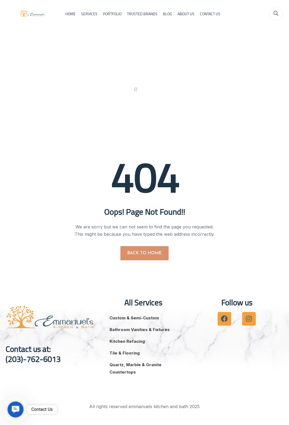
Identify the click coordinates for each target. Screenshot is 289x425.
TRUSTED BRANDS (142, 13)
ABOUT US (186, 13)
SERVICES (89, 13)
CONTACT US (210, 13)
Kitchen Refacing (127, 341)
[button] (15, 409)
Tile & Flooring (124, 353)
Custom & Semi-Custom (134, 317)
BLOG (167, 13)
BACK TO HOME (144, 253)
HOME (70, 13)
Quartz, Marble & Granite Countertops (135, 368)
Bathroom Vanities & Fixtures (139, 329)
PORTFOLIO (112, 13)
